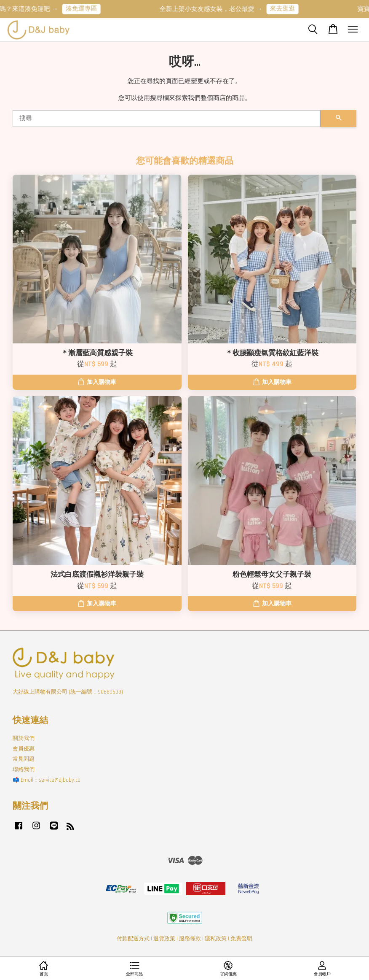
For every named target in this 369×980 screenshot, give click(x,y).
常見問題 (24, 759)
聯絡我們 (24, 769)
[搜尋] (167, 118)
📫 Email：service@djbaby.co (46, 780)
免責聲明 (241, 938)
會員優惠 (24, 748)
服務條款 (190, 938)
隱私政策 (216, 938)
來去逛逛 (287, 9)
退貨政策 (164, 938)
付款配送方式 (133, 938)
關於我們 (24, 738)
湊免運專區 (86, 9)
